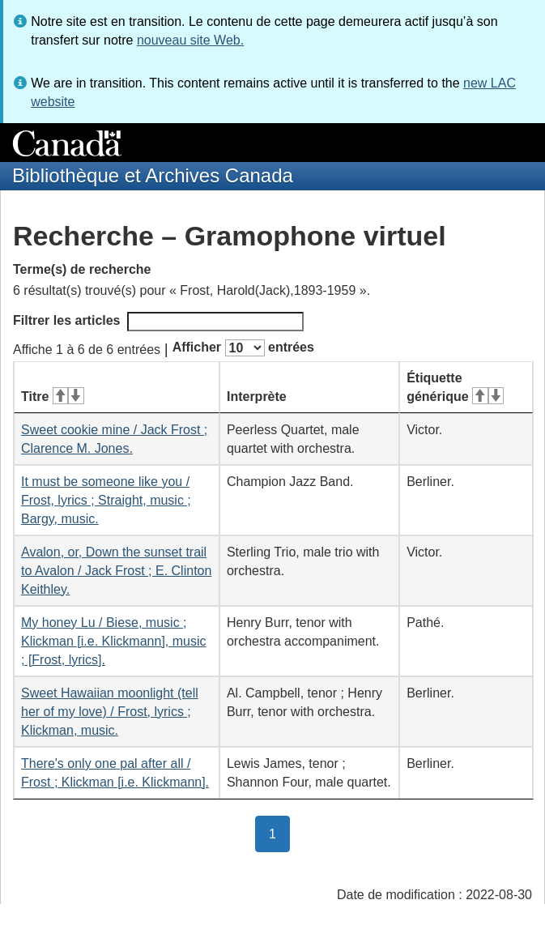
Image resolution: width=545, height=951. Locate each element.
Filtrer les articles (158, 321)
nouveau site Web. (190, 40)
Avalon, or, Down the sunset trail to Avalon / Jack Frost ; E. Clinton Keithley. (116, 570)
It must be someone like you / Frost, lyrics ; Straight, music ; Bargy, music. (106, 500)
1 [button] (279, 833)
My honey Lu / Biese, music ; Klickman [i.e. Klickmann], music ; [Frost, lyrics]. (114, 641)
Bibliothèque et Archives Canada (152, 175)
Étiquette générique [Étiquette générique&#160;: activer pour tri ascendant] (455, 387)
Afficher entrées (243, 347)
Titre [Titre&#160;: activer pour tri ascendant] (52, 396)
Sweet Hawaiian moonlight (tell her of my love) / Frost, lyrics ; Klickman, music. (109, 711)
